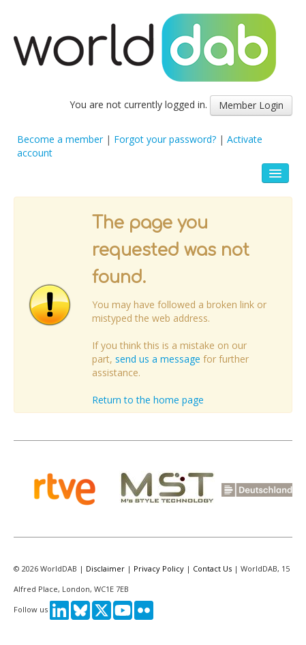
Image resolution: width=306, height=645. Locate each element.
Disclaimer (105, 568)
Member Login (251, 105)
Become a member (60, 139)
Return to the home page (148, 399)
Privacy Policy (159, 568)
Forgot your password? (165, 139)
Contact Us (212, 568)
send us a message (157, 358)
